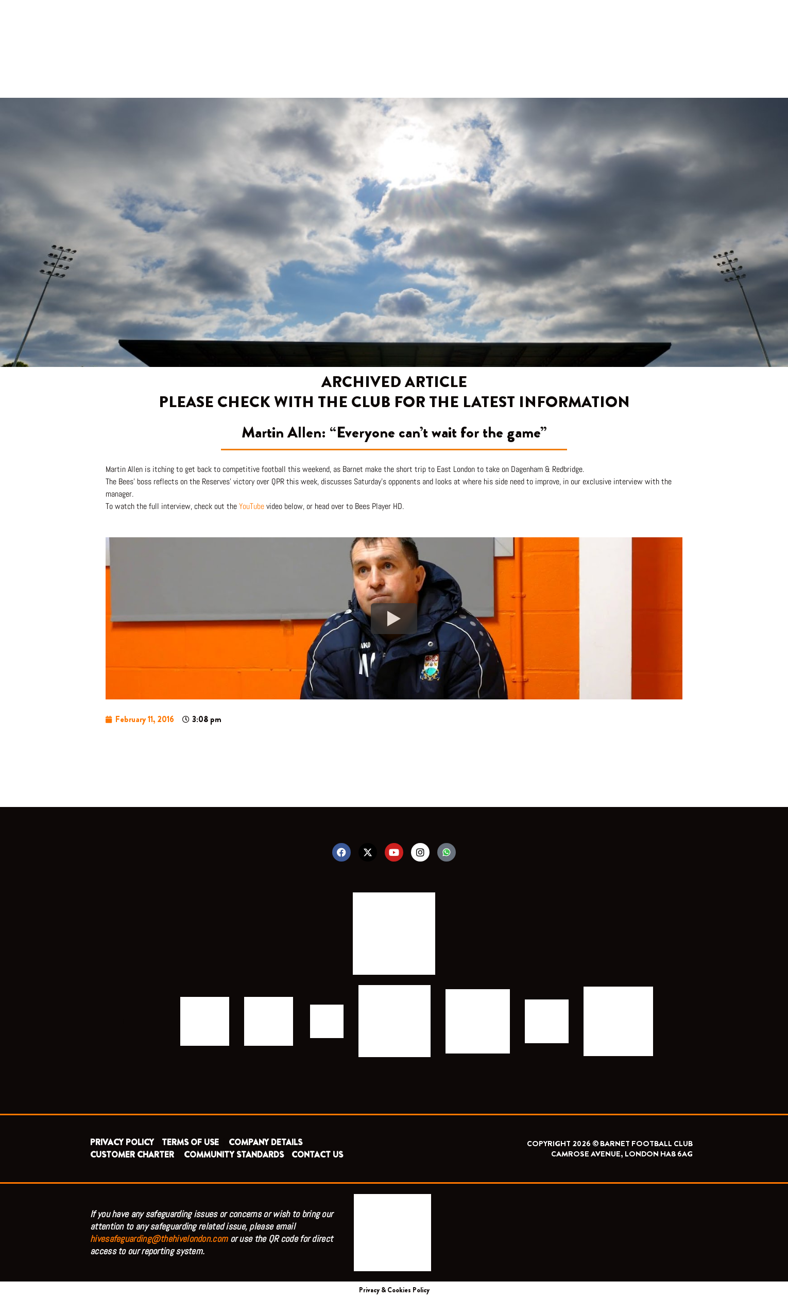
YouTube (251, 506)
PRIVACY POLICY (122, 1142)
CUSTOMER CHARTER (132, 1155)
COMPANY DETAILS (265, 1142)
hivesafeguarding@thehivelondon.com (159, 1238)
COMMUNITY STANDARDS (234, 1155)
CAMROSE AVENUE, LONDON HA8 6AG (622, 1154)
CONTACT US (317, 1155)
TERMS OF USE (191, 1142)
